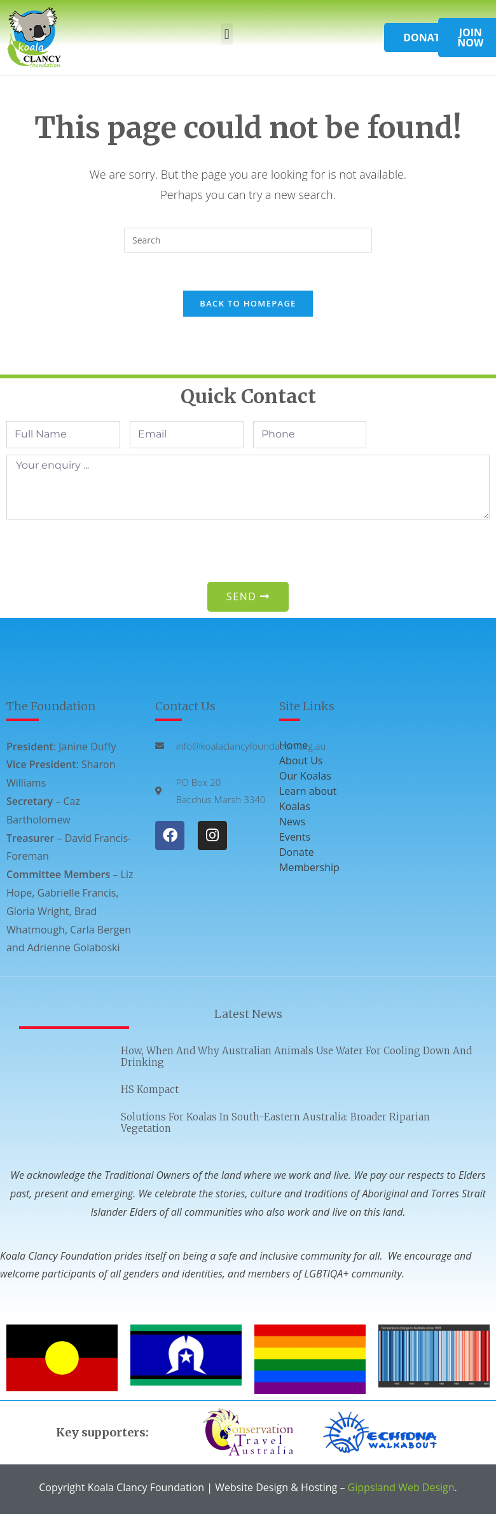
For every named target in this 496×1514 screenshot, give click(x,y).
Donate (296, 853)
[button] (227, 34)
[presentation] (103, 551)
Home (293, 746)
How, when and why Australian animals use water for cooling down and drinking (296, 1058)
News (292, 822)
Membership (309, 868)
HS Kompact (150, 1091)
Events (294, 837)
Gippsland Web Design (401, 1488)
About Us (301, 761)
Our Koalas (305, 776)
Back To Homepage (248, 304)
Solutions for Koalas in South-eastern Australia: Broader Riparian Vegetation (275, 1124)
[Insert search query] (248, 240)
